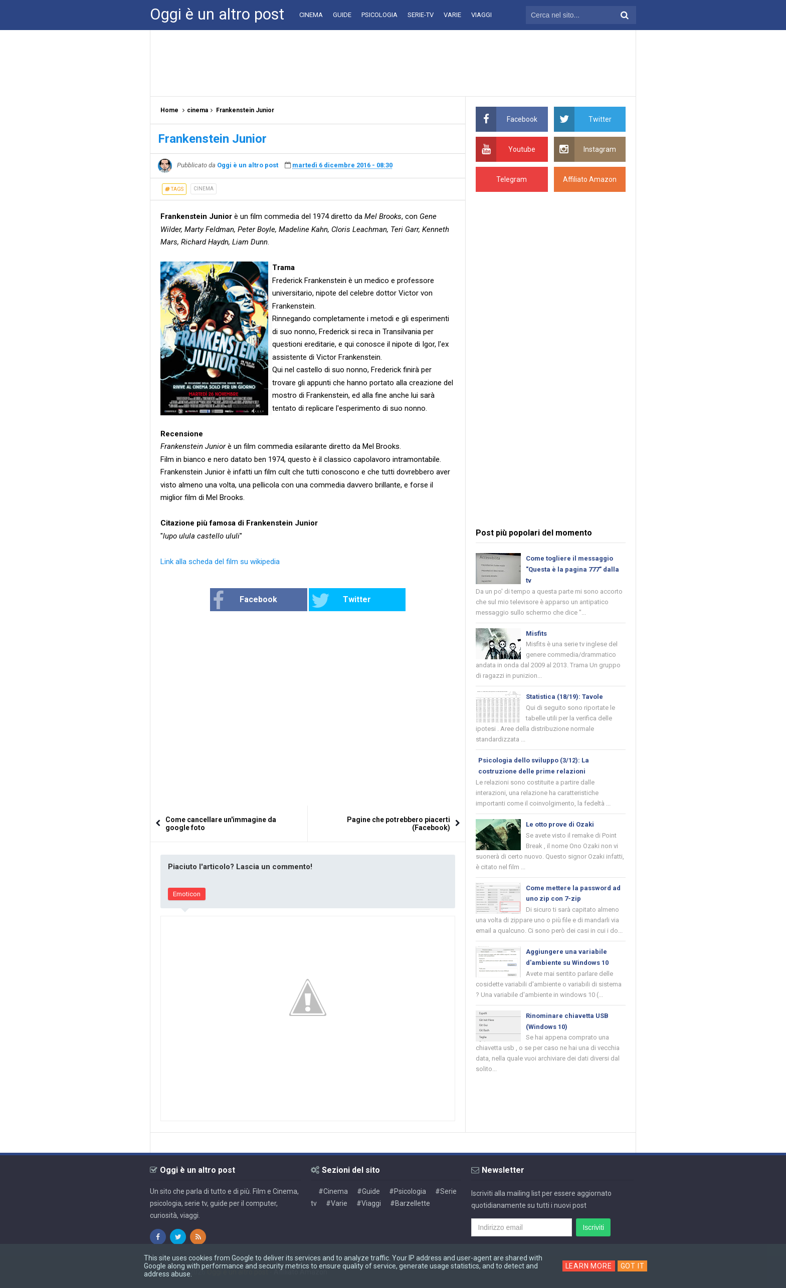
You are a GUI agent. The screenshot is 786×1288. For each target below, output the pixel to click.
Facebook (245, 601)
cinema (203, 188)
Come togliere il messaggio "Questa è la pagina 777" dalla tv (572, 569)
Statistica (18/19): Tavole (564, 696)
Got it (633, 1266)
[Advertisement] (393, 62)
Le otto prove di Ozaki (560, 824)
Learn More (588, 1266)
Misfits (536, 633)
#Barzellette (410, 1203)
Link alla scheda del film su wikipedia (220, 561)
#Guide (368, 1191)
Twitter (341, 601)
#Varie (336, 1203)
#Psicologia (407, 1191)
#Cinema (333, 1191)
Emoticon (187, 894)
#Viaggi (368, 1203)
